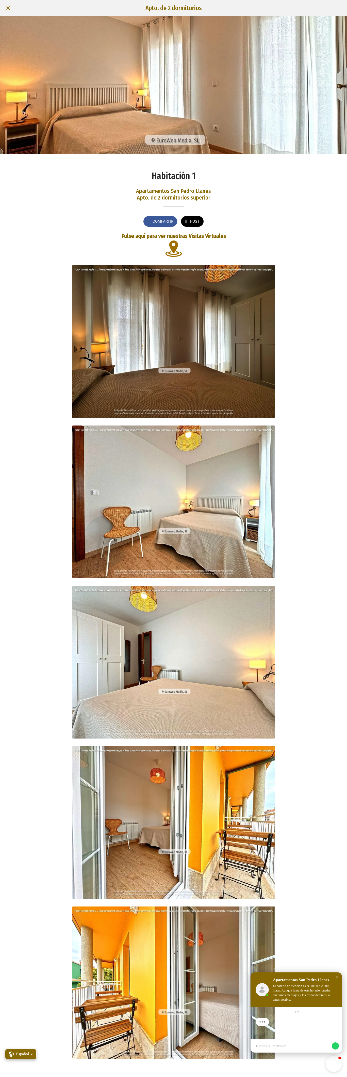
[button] (20, 1054)
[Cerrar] (8, 8)
